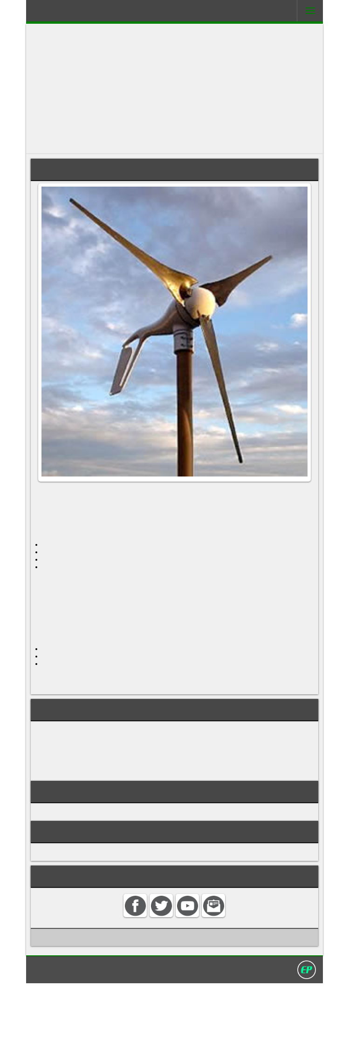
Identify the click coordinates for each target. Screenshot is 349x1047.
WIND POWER (59, 867)
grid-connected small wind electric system (112, 783)
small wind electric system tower (95, 803)
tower (95, 574)
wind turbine (203, 494)
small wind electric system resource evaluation (120, 793)
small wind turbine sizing (79, 824)
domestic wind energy (75, 772)
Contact (108, 1032)
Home (79, 1032)
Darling (61, 13)
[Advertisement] (174, 89)
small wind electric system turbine (97, 813)
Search (139, 1032)
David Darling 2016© (242, 1032)
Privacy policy (178, 1032)
